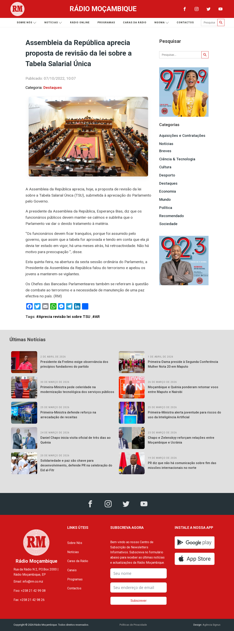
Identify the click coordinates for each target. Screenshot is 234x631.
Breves (165, 151)
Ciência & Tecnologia (177, 159)
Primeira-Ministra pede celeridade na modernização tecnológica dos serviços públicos (77, 389)
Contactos (185, 22)
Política (165, 207)
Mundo (165, 199)
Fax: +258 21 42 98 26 (29, 600)
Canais (72, 570)
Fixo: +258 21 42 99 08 (30, 591)
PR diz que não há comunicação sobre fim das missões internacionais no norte (182, 465)
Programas (106, 22)
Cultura (165, 167)
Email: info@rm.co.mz (28, 581)
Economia (167, 191)
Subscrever (139, 600)
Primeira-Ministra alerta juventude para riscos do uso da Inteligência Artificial (184, 415)
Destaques (52, 87)
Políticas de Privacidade (133, 624)
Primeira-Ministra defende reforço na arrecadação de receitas (68, 415)
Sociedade (168, 223)
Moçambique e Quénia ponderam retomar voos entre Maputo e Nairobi (183, 389)
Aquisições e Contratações (182, 135)
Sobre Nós (74, 543)
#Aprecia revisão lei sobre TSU (63, 316)
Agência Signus (211, 624)
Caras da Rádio (134, 22)
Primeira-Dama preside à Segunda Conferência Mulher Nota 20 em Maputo (183, 364)
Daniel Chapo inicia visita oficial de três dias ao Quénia (75, 440)
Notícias (53, 22)
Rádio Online (80, 22)
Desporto (167, 175)
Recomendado (171, 216)
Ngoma (161, 22)
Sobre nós (26, 22)
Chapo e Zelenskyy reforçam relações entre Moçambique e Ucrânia (181, 440)
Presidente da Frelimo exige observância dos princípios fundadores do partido (74, 364)
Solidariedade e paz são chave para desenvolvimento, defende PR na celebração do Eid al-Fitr (76, 465)
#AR (96, 316)
